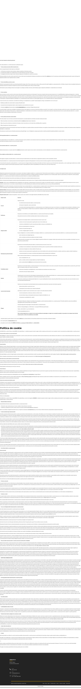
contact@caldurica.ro (31, 409)
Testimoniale (68, 683)
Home (44, 683)
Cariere (48, 683)
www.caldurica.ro (3, 335)
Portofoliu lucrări (53, 683)
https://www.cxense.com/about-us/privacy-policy (34, 364)
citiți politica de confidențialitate (28, 374)
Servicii (57, 683)
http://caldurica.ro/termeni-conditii (43, 545)
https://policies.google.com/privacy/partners (68, 354)
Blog (46, 683)
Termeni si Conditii (62, 683)
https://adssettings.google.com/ (27, 376)
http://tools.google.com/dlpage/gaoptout (43, 356)
